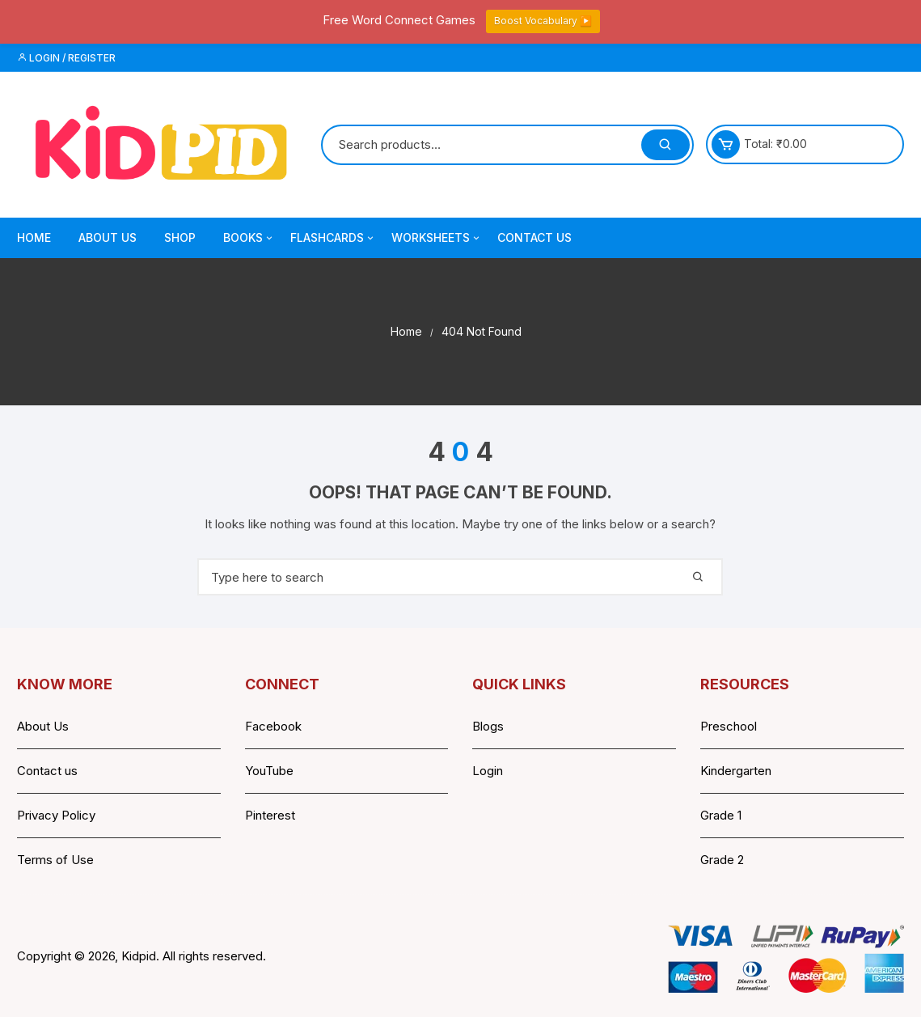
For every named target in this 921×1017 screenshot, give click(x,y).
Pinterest (270, 815)
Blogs (488, 726)
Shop (180, 237)
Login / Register (66, 58)
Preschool (728, 726)
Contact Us (534, 237)
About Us (107, 237)
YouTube (269, 770)
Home (34, 237)
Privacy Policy (56, 815)
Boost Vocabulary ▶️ (543, 21)
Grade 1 (720, 815)
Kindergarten (735, 770)
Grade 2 (722, 859)
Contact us (47, 770)
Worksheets (436, 238)
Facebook (273, 726)
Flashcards (333, 238)
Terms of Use (55, 859)
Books (249, 238)
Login (487, 770)
